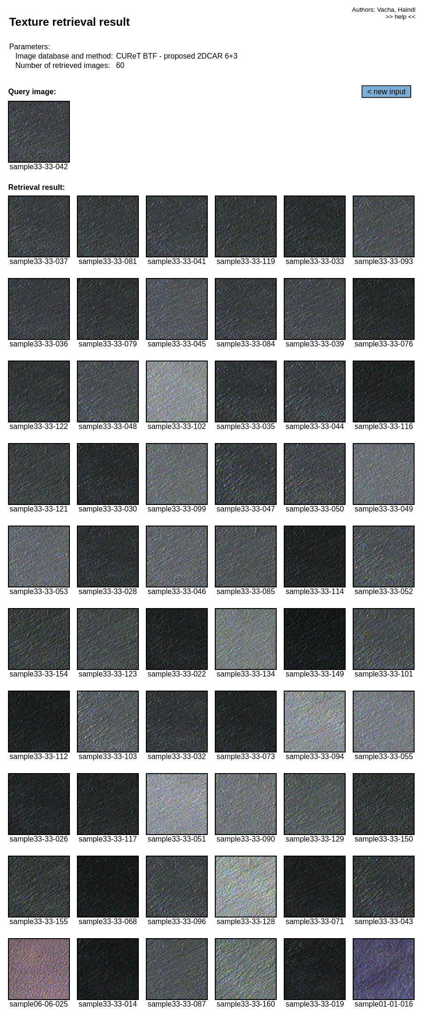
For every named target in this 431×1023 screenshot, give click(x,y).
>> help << (401, 16)
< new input (386, 92)
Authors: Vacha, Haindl (384, 9)
